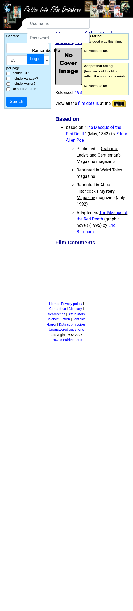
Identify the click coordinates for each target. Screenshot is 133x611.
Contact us (57, 309)
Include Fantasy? (25, 78)
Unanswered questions (66, 329)
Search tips (56, 314)
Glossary (75, 309)
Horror (51, 324)
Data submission (72, 324)
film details (88, 103)
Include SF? (21, 73)
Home (54, 304)
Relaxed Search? (25, 89)
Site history (76, 314)
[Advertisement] (72, 274)
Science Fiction (58, 319)
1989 (79, 92)
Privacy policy (71, 304)
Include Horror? (24, 83)
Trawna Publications (66, 340)
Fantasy (79, 319)
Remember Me (46, 50)
